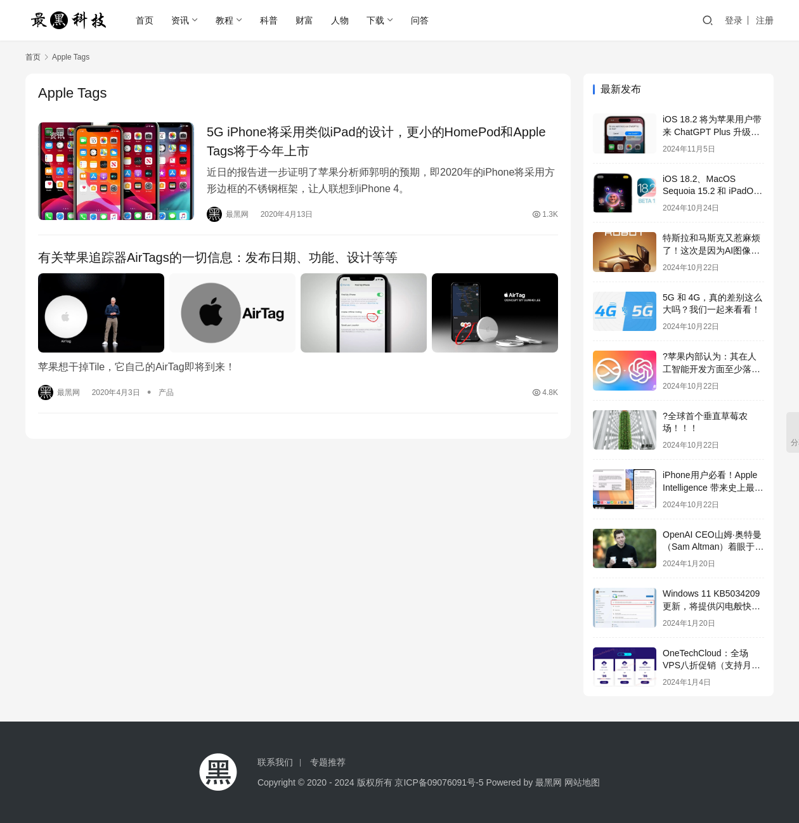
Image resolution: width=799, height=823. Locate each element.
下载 (375, 20)
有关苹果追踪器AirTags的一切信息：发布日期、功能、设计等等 (218, 257)
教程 (224, 20)
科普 (269, 20)
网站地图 (582, 782)
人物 (340, 20)
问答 (420, 20)
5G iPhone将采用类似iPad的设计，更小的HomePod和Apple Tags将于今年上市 (376, 141)
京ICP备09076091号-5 (438, 782)
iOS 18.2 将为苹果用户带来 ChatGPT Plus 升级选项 (712, 131)
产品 (166, 392)
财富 (304, 20)
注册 (765, 20)
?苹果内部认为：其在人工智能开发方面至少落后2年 (711, 368)
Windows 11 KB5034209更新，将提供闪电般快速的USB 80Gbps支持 (711, 605)
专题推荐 (328, 762)
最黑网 (548, 782)
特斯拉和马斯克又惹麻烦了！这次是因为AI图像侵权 (711, 250)
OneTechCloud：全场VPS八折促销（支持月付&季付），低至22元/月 (711, 665)
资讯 (180, 20)
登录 (734, 20)
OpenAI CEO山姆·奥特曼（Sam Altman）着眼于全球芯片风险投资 (713, 546)
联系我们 (275, 762)
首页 (144, 20)
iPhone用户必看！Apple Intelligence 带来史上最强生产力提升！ (713, 487)
